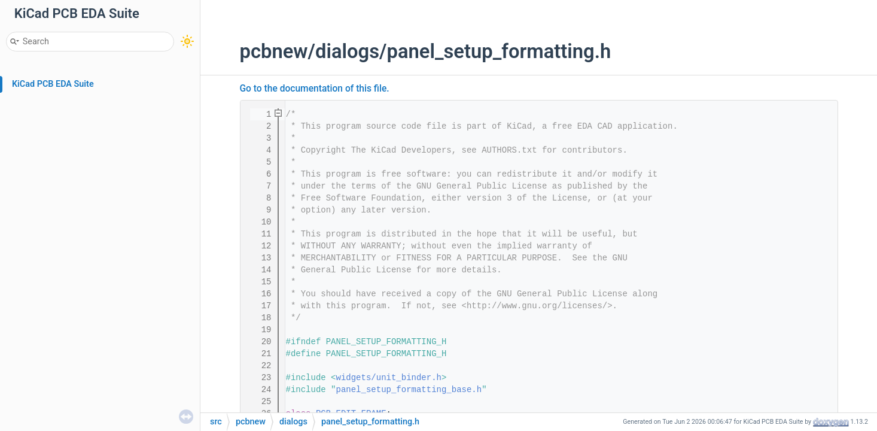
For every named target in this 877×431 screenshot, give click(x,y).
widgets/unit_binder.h (388, 378)
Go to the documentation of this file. (314, 88)
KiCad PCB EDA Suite (53, 84)
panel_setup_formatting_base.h (409, 389)
